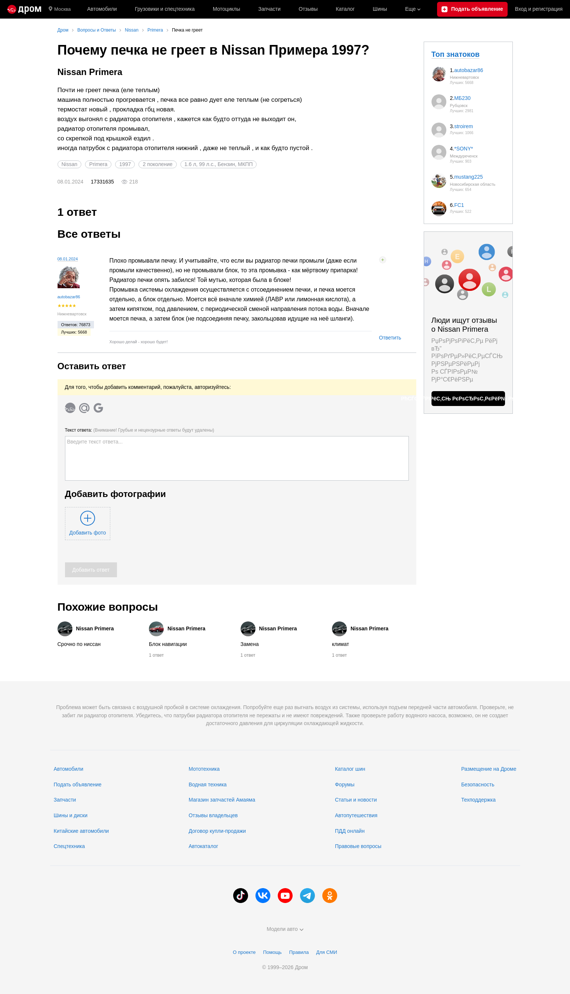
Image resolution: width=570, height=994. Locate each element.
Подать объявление (78, 784)
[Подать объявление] (472, 9)
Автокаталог (203, 846)
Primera (98, 164)
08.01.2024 (68, 259)
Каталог (345, 9)
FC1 (459, 205)
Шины (380, 9)
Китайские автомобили (81, 831)
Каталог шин (350, 769)
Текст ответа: (139, 430)
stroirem (463, 126)
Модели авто (285, 929)
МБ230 (462, 98)
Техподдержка (478, 800)
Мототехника (204, 769)
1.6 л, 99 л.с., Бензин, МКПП (219, 164)
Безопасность (477, 784)
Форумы (345, 784)
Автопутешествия (356, 815)
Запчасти (269, 9)
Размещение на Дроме (489, 769)
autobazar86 (69, 297)
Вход (539, 9)
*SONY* (463, 149)
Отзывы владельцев (213, 815)
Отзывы (308, 9)
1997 (125, 164)
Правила (299, 952)
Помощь (272, 952)
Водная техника (208, 784)
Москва (60, 9)
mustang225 (468, 177)
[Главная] (24, 9)
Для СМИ (326, 952)
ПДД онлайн (350, 831)
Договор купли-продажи (217, 831)
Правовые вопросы (358, 846)
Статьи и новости (356, 800)
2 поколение (157, 164)
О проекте (244, 952)
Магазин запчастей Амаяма (222, 800)
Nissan (70, 164)
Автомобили (102, 9)
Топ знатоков (455, 54)
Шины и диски (71, 815)
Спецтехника (69, 846)
